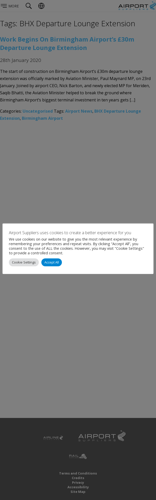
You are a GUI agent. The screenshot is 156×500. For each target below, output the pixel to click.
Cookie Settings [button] (24, 262)
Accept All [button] (51, 262)
